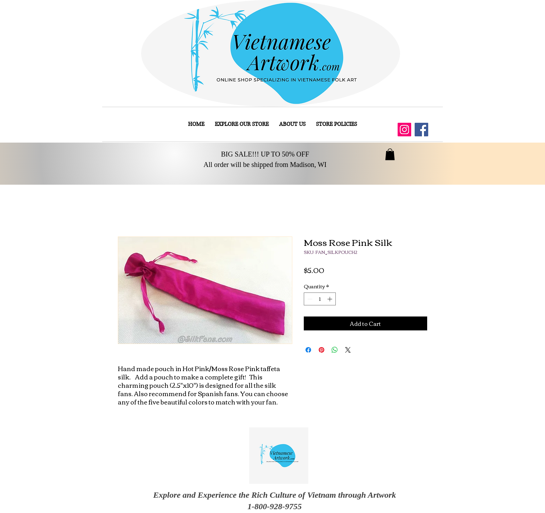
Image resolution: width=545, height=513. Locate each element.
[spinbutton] (320, 299)
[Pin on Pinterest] (321, 350)
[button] (390, 154)
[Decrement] (309, 299)
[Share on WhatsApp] (335, 350)
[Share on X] (348, 350)
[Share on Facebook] (308, 350)
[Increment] (330, 299)
